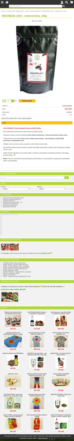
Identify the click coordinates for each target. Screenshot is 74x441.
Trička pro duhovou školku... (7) (12, 202)
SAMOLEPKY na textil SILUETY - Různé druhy (61, 354)
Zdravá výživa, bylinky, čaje (9, 118)
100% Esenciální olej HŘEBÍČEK (12, 353)
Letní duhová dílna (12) (10, 205)
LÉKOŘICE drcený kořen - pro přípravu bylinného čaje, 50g (37, 354)
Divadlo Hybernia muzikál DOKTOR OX (15, 269)
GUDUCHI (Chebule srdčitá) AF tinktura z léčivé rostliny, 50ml (61, 415)
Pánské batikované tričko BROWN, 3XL (61, 333)
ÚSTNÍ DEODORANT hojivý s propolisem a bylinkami (36, 312)
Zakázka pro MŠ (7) (9, 201)
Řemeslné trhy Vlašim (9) (10, 204)
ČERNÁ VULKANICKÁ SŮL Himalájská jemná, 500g (13, 312)
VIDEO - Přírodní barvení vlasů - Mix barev (16, 266)
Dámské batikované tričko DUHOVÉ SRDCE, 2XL (37, 395)
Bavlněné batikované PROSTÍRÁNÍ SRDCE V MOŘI (13, 333)
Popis (4, 123)
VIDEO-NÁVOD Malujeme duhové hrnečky (16, 267)
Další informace (43, 438)
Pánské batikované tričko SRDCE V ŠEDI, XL (37, 333)
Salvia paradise (67, 105)
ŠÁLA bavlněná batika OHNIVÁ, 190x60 (37, 415)
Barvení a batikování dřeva (11, 273)
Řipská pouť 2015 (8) (9, 206)
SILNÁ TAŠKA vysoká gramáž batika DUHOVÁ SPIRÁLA (13, 415)
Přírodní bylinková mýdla (10, 270)
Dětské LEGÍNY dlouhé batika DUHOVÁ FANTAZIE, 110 (37, 374)
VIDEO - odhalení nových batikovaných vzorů (17, 276)
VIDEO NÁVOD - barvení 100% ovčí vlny (15, 264)
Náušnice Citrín (13, 374)
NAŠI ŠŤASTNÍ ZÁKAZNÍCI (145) (13, 198)
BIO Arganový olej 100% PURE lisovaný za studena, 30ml (61, 312)
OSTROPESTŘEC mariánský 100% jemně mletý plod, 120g (13, 395)
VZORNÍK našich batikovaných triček (14, 263)
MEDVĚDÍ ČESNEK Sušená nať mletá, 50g (61, 395)
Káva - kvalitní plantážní (24, 118)
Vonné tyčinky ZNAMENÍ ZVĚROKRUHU (61, 374)
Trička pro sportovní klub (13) (12, 199)
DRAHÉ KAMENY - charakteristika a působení (17, 272)
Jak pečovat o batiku (9, 275)
